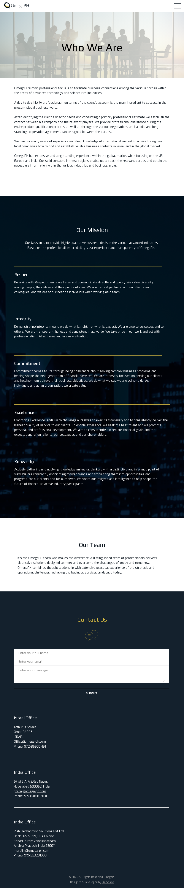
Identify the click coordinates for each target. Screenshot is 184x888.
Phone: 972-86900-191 (30, 747)
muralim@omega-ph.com (31, 851)
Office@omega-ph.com (30, 742)
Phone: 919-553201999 (30, 855)
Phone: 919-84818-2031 (30, 796)
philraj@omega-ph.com (30, 791)
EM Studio (108, 882)
